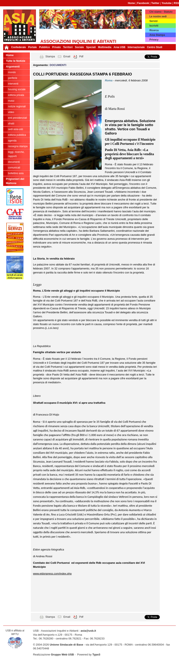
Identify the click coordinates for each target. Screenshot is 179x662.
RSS (176, 3)
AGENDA (12, 140)
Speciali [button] (91, 47)
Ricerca (154, 30)
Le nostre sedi (158, 16)
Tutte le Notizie (15, 60)
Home (131, 3)
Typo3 (96, 654)
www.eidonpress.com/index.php (52, 573)
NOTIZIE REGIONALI (17, 106)
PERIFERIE (12, 78)
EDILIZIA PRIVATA (16, 95)
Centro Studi (154, 47)
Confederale (18, 47)
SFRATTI (11, 123)
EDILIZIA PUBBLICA (17, 134)
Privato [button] (56, 47)
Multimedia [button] (104, 47)
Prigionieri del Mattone (15, 181)
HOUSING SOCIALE (17, 89)
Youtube (167, 3)
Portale (32, 47)
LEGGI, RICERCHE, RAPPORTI (16, 154)
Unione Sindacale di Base (66, 644)
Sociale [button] (79, 47)
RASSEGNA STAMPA (17, 146)
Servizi (153, 21)
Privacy (154, 39)
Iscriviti (153, 25)
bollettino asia (15, 173)
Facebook (143, 3)
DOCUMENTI (14, 161)
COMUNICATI (14, 167)
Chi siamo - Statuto (160, 11)
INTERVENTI (13, 83)
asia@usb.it (88, 630)
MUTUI (11, 100)
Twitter (155, 3)
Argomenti (13, 66)
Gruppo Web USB (62, 654)
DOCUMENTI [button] (58, 65)
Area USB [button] (119, 47)
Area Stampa (157, 35)
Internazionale (136, 47)
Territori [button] (67, 47)
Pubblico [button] (44, 47)
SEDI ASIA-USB (15, 129)
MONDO (12, 72)
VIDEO (11, 112)
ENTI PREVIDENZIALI (17, 117)
